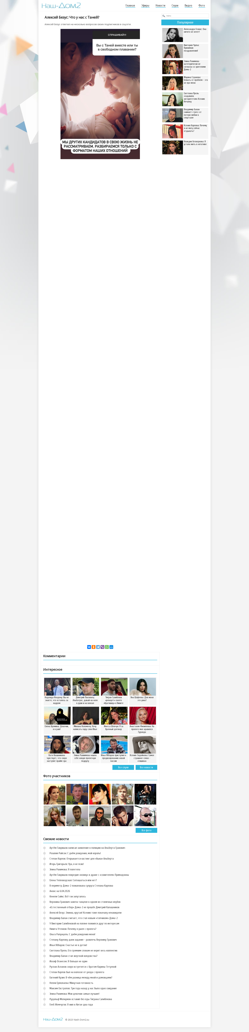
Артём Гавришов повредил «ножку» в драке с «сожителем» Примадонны (89, 874)
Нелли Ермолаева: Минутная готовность (71, 982)
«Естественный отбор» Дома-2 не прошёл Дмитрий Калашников (84, 907)
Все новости (146, 767)
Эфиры (145, 5)
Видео (188, 5)
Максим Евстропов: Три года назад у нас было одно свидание (83, 988)
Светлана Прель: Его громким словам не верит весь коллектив (83, 950)
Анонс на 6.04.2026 (60, 891)
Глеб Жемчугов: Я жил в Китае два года (71, 1004)
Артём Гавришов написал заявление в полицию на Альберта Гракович (87, 847)
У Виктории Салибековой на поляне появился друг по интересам (84, 923)
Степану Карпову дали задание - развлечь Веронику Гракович (83, 939)
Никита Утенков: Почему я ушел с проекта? (73, 928)
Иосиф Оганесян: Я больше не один (68, 961)
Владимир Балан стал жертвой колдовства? (74, 955)
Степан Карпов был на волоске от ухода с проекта (77, 972)
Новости (160, 5)
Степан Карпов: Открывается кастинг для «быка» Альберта (82, 858)
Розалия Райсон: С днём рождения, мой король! (75, 853)
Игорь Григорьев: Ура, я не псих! (67, 864)
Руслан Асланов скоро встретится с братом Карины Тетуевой (83, 966)
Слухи (175, 5)
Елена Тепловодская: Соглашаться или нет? (73, 880)
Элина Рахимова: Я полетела (65, 869)
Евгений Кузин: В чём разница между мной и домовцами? (81, 977)
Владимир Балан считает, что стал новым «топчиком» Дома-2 (84, 918)
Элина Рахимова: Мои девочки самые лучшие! (74, 993)
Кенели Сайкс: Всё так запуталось (68, 896)
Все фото (146, 830)
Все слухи (123, 767)
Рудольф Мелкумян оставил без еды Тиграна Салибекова (81, 999)
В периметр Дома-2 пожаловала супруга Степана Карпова (81, 885)
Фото (202, 5)
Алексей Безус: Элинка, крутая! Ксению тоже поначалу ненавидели (85, 912)
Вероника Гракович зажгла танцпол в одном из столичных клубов (85, 901)
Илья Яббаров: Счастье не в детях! (68, 945)
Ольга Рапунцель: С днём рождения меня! (72, 934)
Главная (130, 5)
